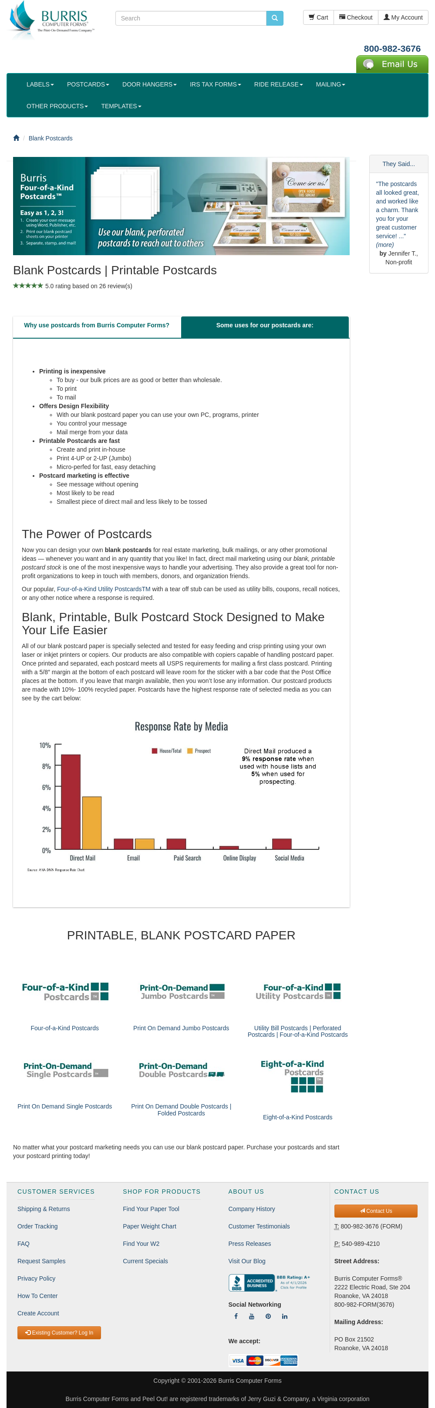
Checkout (356, 17)
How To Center (37, 1295)
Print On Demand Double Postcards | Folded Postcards (181, 1109)
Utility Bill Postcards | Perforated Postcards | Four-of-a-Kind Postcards (298, 1031)
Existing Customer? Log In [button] (59, 1333)
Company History (252, 1208)
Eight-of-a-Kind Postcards (298, 1117)
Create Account (38, 1313)
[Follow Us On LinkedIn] (285, 1316)
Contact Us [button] (376, 1211)
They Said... (398, 163)
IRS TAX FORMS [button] (215, 84)
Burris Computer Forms (249, 1380)
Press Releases (250, 1243)
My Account (403, 17)
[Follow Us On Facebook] (236, 1316)
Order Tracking (37, 1226)
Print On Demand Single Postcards (64, 1106)
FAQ (23, 1243)
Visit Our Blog (247, 1261)
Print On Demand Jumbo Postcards (181, 1028)
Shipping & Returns (43, 1208)
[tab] (96, 327)
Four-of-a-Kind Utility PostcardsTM (104, 589)
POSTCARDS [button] (88, 84)
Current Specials (145, 1261)
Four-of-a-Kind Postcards (65, 1028)
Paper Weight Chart (149, 1226)
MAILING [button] (331, 84)
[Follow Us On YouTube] (251, 1316)
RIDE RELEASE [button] (278, 84)
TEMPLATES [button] (121, 106)
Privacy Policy (36, 1278)
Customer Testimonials (259, 1226)
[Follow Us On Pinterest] (268, 1316)
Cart (318, 17)
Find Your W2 (141, 1243)
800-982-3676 (392, 48)
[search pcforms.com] (274, 18)
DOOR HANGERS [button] (149, 84)
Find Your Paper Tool (151, 1208)
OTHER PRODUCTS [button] (57, 106)
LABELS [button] (40, 84)
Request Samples (41, 1261)
